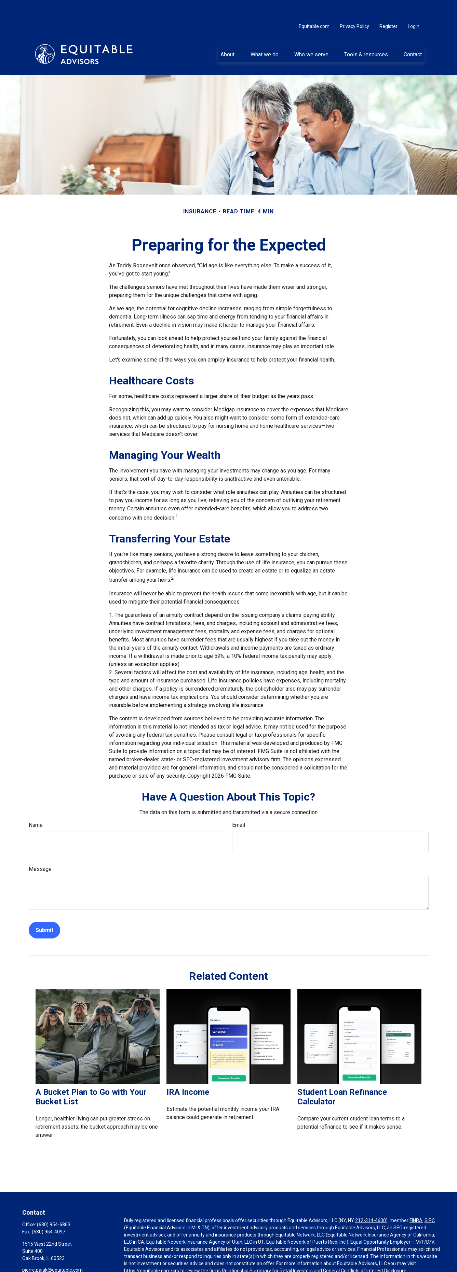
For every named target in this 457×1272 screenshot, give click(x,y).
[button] (228, 34)
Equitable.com (314, 7)
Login (413, 7)
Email (238, 805)
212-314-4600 (370, 1201)
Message (40, 849)
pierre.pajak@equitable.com (52, 1250)
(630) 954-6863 (53, 1205)
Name (36, 805)
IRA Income (187, 1072)
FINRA (415, 1201)
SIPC (430, 1201)
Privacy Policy (354, 7)
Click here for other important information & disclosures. (184, 1264)
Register (388, 7)
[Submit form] (44, 910)
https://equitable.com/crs (151, 1251)
